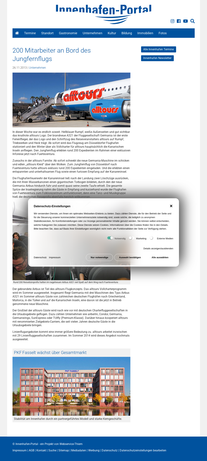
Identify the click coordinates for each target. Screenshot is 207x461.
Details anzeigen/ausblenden (158, 249)
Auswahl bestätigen (130, 258)
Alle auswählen (160, 258)
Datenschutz (40, 258)
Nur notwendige (99, 258)
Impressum (54, 258)
